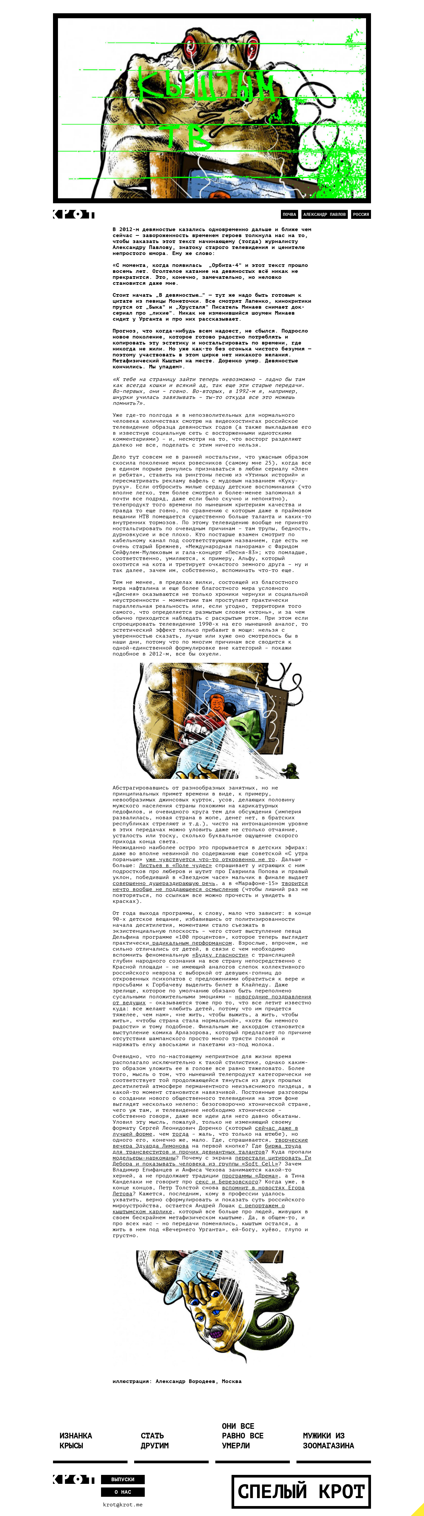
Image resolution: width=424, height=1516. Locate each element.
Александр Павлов (324, 214)
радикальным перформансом (190, 943)
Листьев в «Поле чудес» (175, 865)
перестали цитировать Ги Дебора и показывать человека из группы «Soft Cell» (212, 1161)
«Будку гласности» (220, 955)
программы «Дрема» (250, 1176)
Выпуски (122, 1480)
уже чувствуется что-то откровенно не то (210, 859)
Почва (289, 214)
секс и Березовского (226, 1182)
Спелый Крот (301, 1492)
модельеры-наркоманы (144, 1158)
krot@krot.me (123, 1505)
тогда (180, 1134)
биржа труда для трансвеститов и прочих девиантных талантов (207, 1149)
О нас (123, 1492)
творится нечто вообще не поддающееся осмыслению (210, 886)
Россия (361, 214)
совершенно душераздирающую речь (164, 883)
